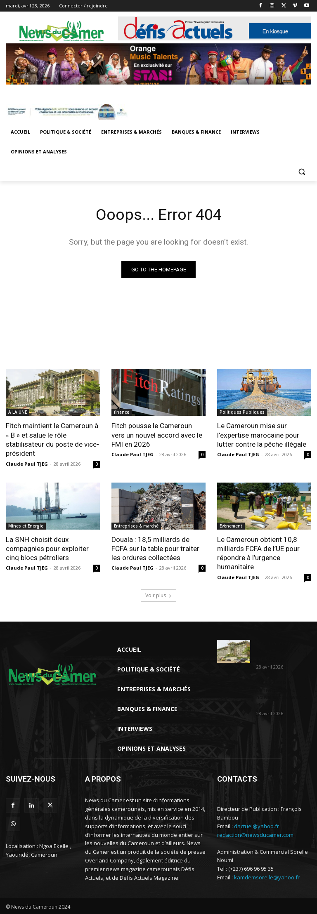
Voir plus (158, 594)
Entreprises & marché (136, 525)
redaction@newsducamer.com (255, 834)
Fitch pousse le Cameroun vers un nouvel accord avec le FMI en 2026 (156, 435)
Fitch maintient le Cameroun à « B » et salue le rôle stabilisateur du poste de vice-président (52, 439)
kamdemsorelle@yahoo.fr (267, 877)
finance (121, 412)
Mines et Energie (25, 525)
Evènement (231, 525)
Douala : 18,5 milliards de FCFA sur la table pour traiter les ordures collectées (155, 548)
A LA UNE (17, 412)
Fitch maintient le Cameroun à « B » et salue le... (279, 650)
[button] (301, 171)
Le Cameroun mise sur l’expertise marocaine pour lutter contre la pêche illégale (261, 435)
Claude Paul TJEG (27, 463)
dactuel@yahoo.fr (256, 825)
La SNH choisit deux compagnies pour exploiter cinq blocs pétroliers (47, 548)
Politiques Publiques (242, 412)
